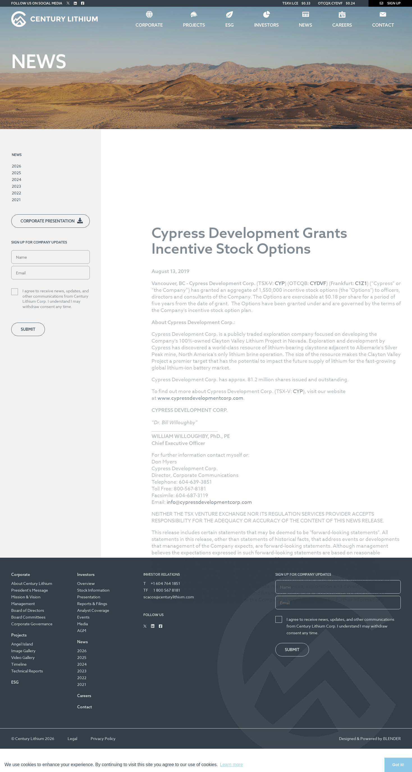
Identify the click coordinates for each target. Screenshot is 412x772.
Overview (86, 583)
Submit (28, 329)
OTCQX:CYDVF (330, 3)
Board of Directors (27, 610)
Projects (194, 25)
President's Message (29, 590)
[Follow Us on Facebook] (82, 3)
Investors (266, 25)
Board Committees (28, 617)
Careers (342, 25)
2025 (16, 172)
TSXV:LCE (290, 3)
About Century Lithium (31, 583)
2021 (16, 199)
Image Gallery (23, 650)
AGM (81, 630)
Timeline (19, 664)
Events (83, 617)
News (305, 25)
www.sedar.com (308, 721)
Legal (72, 738)
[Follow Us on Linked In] (75, 3)
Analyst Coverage (93, 610)
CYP (298, 512)
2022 (16, 193)
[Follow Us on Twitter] (68, 3)
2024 (16, 179)
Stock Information (93, 590)
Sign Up (390, 3)
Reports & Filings (92, 603)
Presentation (88, 596)
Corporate (149, 25)
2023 (16, 186)
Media (82, 623)
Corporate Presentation (47, 221)
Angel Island (22, 644)
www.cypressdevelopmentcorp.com (200, 519)
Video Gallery (23, 657)
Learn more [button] (231, 764)
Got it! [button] (398, 764)
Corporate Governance (31, 623)
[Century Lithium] (54, 19)
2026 (16, 166)
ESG (229, 25)
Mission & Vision (25, 596)
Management (23, 603)
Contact (383, 25)
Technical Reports (27, 671)
